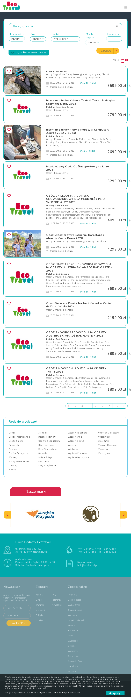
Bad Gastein (62, 274)
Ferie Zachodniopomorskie (86, 381)
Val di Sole (62, 205)
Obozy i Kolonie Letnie (57, 110)
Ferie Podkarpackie (92, 218)
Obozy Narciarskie (83, 209)
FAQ (54, 595)
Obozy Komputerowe (88, 142)
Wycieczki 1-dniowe (77, 453)
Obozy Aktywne (92, 74)
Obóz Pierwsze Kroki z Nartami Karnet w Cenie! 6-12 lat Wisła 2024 (79, 305)
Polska (50, 71)
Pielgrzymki (14, 449)
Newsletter (57, 605)
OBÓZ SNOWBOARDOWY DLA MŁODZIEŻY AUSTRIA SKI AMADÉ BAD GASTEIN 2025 (76, 334)
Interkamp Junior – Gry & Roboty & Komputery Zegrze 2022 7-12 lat (77, 131)
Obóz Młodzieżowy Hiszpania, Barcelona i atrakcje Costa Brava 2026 (75, 236)
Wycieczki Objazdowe (108, 433)
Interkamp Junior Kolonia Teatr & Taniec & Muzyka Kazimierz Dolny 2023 (80, 102)
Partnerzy (56, 600)
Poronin (60, 375)
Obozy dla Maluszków (79, 139)
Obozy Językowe (46, 445)
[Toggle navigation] (126, 7)
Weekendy (73, 445)
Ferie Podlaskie (65, 381)
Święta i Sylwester (47, 465)
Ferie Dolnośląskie (68, 384)
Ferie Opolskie (85, 384)
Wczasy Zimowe (76, 441)
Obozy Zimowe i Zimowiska (59, 209)
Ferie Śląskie (61, 218)
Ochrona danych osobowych (66, 693)
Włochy (50, 205)
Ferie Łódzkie (97, 277)
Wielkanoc (73, 449)
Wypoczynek (104, 453)
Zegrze (59, 136)
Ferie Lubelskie (75, 218)
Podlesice (61, 71)
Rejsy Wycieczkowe (47, 449)
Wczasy (12, 469)
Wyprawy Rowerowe (107, 445)
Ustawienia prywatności (39, 693)
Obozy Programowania (66, 142)
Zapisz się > (18, 623)
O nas (39, 600)
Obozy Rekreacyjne (75, 74)
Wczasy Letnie (75, 437)
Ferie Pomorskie (98, 215)
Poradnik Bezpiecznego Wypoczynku (74, 600)
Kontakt (39, 595)
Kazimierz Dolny (64, 107)
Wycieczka (103, 449)
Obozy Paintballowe (70, 77)
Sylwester (43, 453)
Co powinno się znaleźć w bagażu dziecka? (76, 615)
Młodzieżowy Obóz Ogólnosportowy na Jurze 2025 (77, 168)
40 (116, 406)
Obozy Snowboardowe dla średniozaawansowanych (71, 283)
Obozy (12, 433)
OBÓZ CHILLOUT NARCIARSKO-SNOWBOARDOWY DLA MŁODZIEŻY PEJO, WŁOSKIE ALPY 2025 (75, 199)
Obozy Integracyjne (90, 77)
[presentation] (7, 515)
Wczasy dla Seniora (77, 433)
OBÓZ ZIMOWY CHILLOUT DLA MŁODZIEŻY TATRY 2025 (76, 370)
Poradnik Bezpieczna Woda (73, 630)
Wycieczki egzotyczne (78, 457)
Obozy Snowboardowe (82, 212)
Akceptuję (115, 693)
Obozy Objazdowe (97, 241)
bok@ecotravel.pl (87, 565)
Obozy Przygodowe (55, 74)
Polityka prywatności (15, 693)
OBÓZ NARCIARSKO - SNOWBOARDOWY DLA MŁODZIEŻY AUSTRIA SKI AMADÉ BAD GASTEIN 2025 (79, 267)
